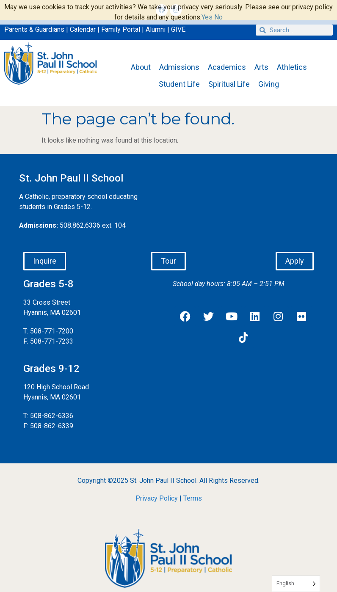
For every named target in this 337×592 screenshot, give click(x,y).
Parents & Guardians (34, 29)
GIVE (178, 29)
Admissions (179, 67)
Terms (192, 498)
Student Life (179, 84)
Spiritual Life (229, 84)
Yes (207, 17)
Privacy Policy (156, 498)
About (141, 67)
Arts (261, 67)
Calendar (83, 29)
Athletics (292, 67)
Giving (268, 84)
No (218, 17)
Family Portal (120, 29)
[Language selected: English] (296, 583)
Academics (227, 67)
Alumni (156, 29)
